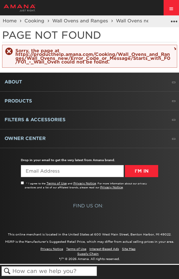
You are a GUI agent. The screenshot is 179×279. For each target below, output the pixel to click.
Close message (174, 48)
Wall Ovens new (135, 21)
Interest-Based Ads (104, 249)
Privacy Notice (84, 183)
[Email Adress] (72, 171)
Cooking (35, 21)
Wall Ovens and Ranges (81, 21)
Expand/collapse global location (174, 19)
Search (7, 271)
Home (10, 21)
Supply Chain (88, 253)
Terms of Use (56, 183)
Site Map (129, 249)
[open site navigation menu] (171, 7)
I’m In (142, 171)
